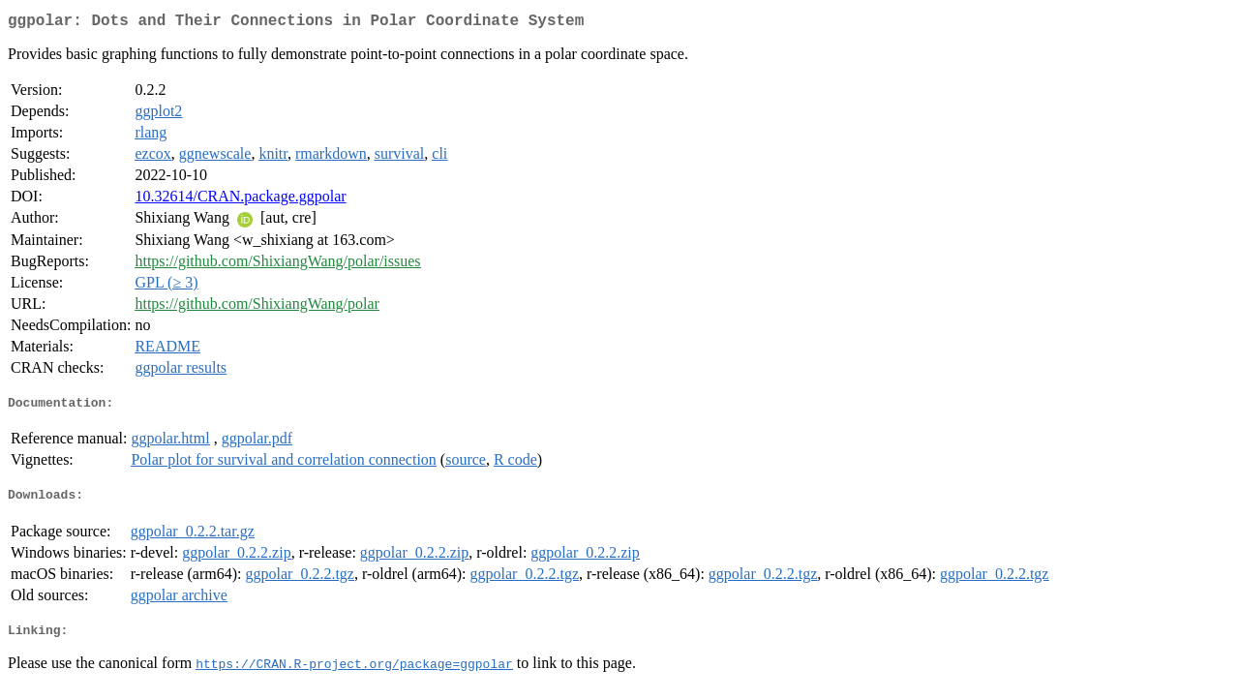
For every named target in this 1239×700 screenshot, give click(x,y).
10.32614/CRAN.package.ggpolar (240, 200)
